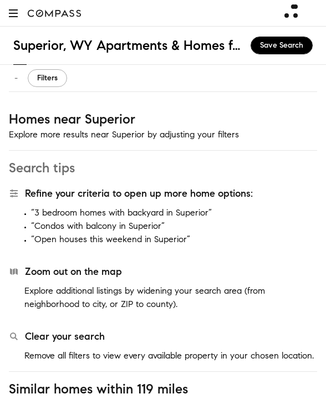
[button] (13, 13)
